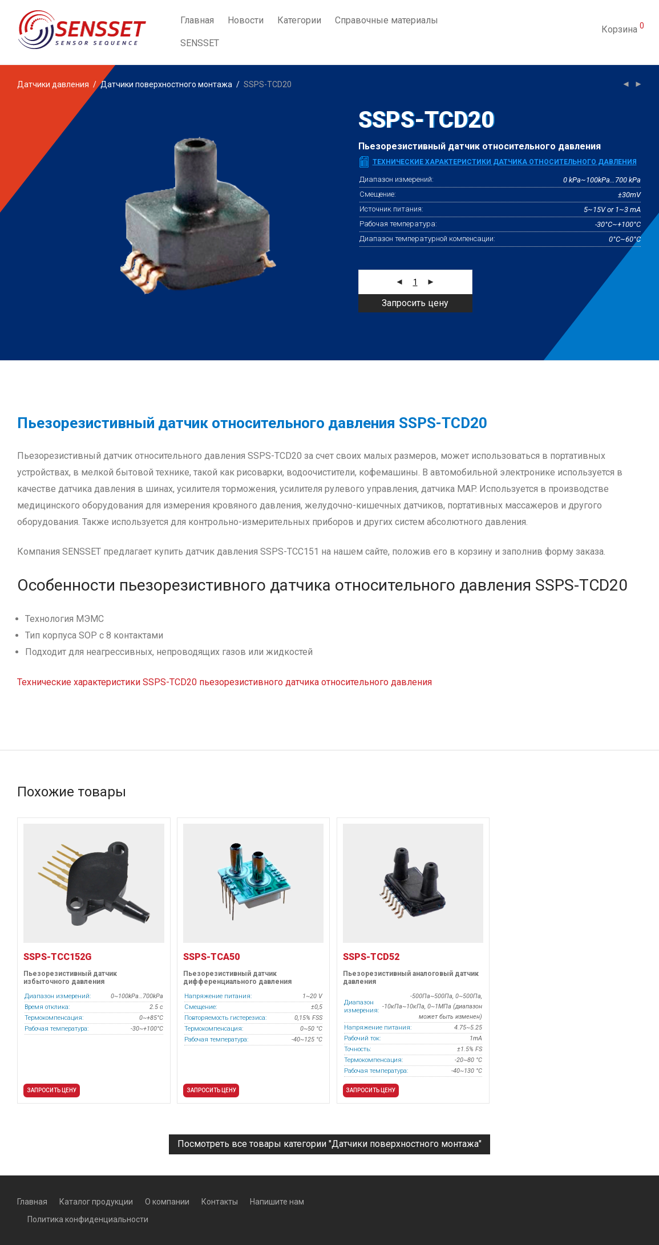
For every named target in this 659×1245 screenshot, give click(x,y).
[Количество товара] (415, 282)
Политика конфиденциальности (87, 1219)
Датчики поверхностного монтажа (166, 84)
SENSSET (199, 43)
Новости (246, 20)
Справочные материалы (386, 20)
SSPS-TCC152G (57, 956)
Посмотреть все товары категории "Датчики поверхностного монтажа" (329, 1143)
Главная (197, 20)
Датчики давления (53, 84)
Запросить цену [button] (51, 1090)
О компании (167, 1201)
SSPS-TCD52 (371, 956)
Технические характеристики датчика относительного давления (505, 162)
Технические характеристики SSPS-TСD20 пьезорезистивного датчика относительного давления (224, 682)
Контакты (219, 1201)
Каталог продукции (96, 1201)
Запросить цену (415, 303)
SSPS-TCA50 (211, 956)
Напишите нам (277, 1201)
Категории (299, 20)
